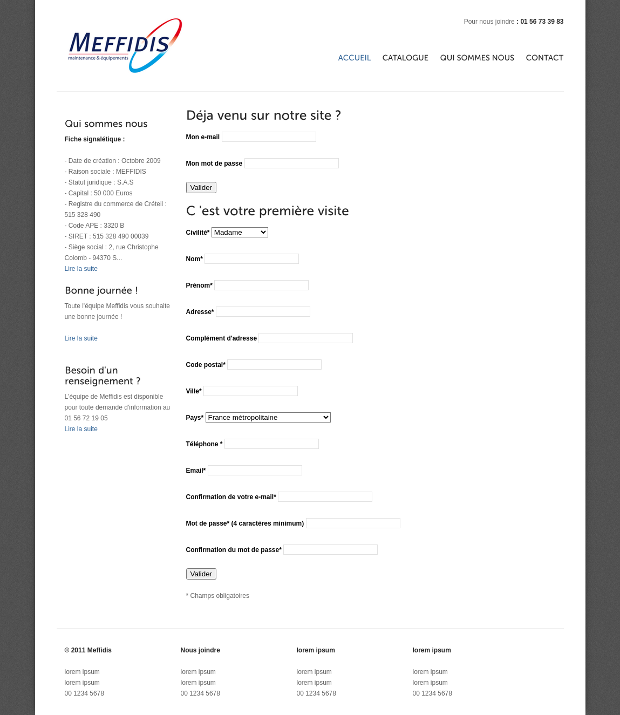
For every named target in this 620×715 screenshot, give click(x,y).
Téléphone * (205, 444)
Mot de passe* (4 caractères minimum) (245, 523)
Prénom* (199, 285)
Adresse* (200, 312)
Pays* (195, 417)
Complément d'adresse (221, 338)
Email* (196, 470)
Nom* (194, 259)
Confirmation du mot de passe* (234, 550)
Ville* (194, 391)
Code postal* (206, 365)
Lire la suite (81, 269)
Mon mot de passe (215, 163)
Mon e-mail (204, 137)
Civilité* (198, 232)
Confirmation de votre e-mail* (231, 497)
